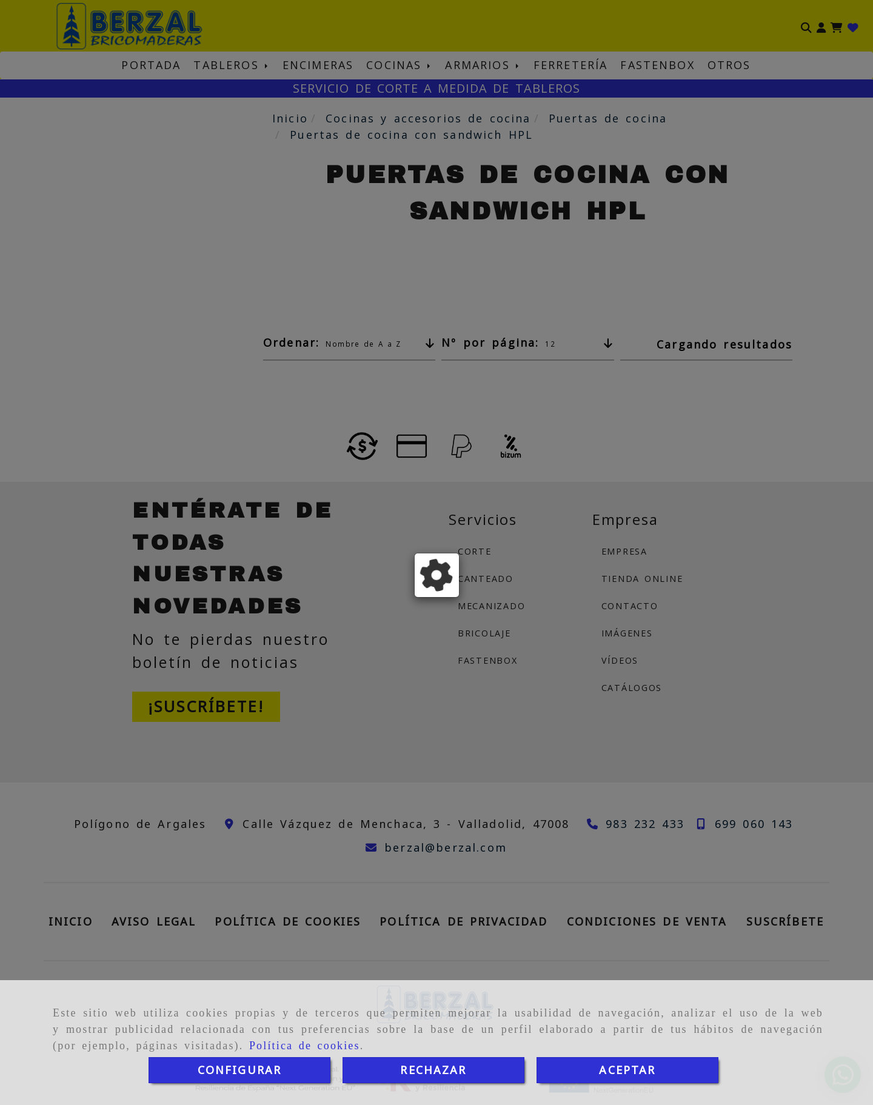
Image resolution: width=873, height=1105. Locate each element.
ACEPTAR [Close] (627, 1070)
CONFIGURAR (240, 1070)
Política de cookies (304, 1046)
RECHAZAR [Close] (433, 1070)
